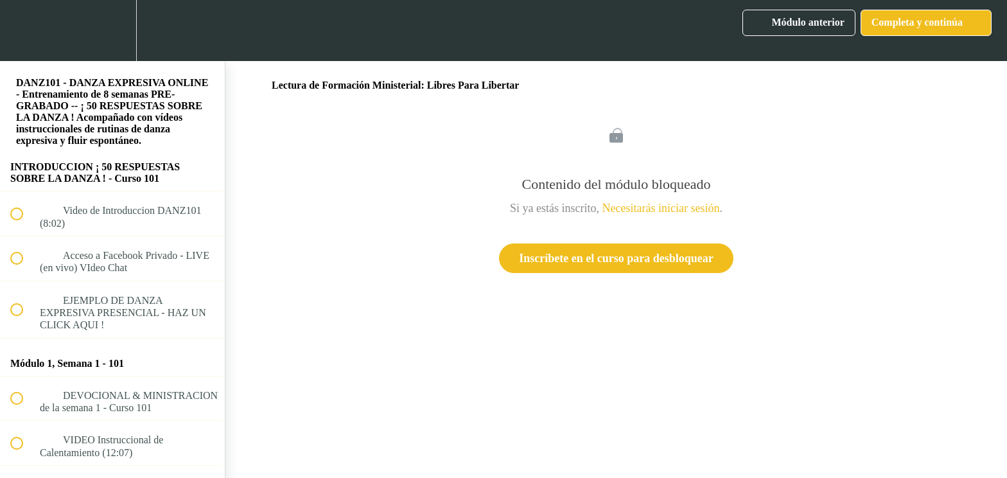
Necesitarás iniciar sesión (661, 208)
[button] (24, 30)
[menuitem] (112, 30)
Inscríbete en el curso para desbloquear (616, 258)
